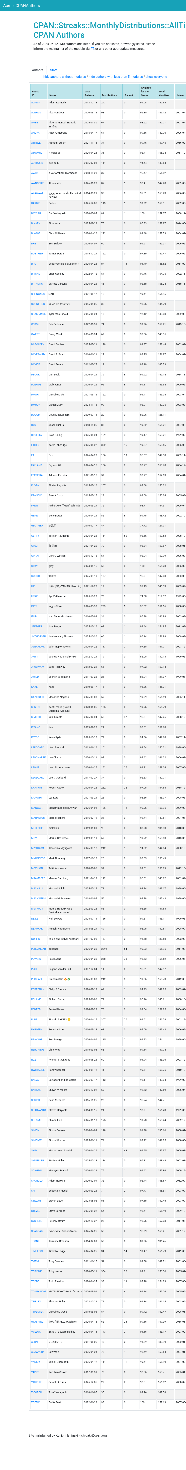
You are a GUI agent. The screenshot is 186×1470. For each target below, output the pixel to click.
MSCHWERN (38, 898)
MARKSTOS (38, 817)
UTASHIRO (37, 1321)
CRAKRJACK (38, 313)
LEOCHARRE (38, 757)
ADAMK (35, 102)
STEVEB (36, 1210)
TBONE (35, 1241)
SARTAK (36, 1089)
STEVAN (36, 1200)
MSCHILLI (37, 888)
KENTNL (36, 706)
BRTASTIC (37, 283)
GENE (34, 515)
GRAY (34, 565)
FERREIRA (37, 475)
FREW (34, 505)
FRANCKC (37, 495)
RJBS (34, 1019)
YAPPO (35, 1372)
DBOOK (35, 374)
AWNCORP (37, 183)
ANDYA (35, 132)
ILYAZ (34, 596)
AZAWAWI (37, 193)
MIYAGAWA (38, 848)
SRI (33, 1190)
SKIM (34, 1150)
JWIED (35, 676)
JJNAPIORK (38, 646)
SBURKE (36, 1100)
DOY (33, 424)
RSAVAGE (36, 1039)
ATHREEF (36, 142)
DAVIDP (35, 364)
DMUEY (35, 404)
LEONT (35, 767)
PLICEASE (37, 979)
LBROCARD (37, 747)
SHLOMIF (36, 1120)
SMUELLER (37, 1160)
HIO (33, 586)
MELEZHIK (37, 828)
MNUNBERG (38, 858)
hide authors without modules (65, 77)
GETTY (35, 535)
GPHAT (35, 555)
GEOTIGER (37, 525)
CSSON (35, 324)
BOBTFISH (37, 253)
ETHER (35, 444)
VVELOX (36, 1331)
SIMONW (36, 1140)
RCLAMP (36, 999)
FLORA (35, 485)
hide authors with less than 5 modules (116, 77)
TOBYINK (36, 1271)
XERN (34, 1341)
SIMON (35, 1130)
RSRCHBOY (37, 1049)
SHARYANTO (38, 1110)
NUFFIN (35, 938)
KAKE (34, 686)
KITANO (35, 727)
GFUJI (34, 545)
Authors (37, 70)
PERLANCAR (38, 948)
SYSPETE (36, 1220)
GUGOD (35, 575)
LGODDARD (37, 777)
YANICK (35, 1361)
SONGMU (36, 1170)
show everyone (156, 77)
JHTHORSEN (38, 636)
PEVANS (36, 958)
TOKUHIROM (38, 1291)
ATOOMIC (37, 152)
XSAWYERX (38, 1351)
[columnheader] (38, 91)
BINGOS (36, 233)
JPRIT (34, 656)
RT (92, 49)
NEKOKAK (37, 928)
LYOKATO (36, 797)
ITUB (34, 616)
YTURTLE (36, 1382)
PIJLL (34, 969)
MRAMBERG (38, 878)
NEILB (34, 918)
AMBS (34, 122)
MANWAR (37, 807)
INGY (34, 606)
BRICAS (35, 273)
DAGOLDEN (38, 344)
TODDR (35, 1281)
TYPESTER (37, 1311)
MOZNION (37, 868)
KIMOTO (36, 716)
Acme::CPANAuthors (21, 5)
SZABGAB (37, 1231)
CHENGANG (38, 293)
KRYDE (35, 737)
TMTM (35, 1261)
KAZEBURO (37, 696)
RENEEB (36, 1009)
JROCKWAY (38, 666)
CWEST (35, 334)
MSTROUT (37, 908)
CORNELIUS (38, 303)
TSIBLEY (36, 1301)
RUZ (33, 1059)
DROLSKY (36, 434)
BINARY (35, 223)
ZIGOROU (36, 1392)
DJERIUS (36, 384)
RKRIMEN (36, 1029)
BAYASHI (36, 213)
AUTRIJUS (37, 162)
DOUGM (35, 414)
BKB (33, 243)
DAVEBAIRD (38, 354)
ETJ (33, 455)
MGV (34, 838)
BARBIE (35, 203)
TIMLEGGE (37, 1251)
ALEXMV (36, 112)
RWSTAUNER (38, 1069)
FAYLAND (36, 465)
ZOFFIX (35, 1402)
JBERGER (36, 626)
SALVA (35, 1079)
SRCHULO (37, 1180)
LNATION (36, 787)
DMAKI (35, 394)
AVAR (34, 172)
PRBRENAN (38, 989)
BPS (33, 263)
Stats (54, 70)
